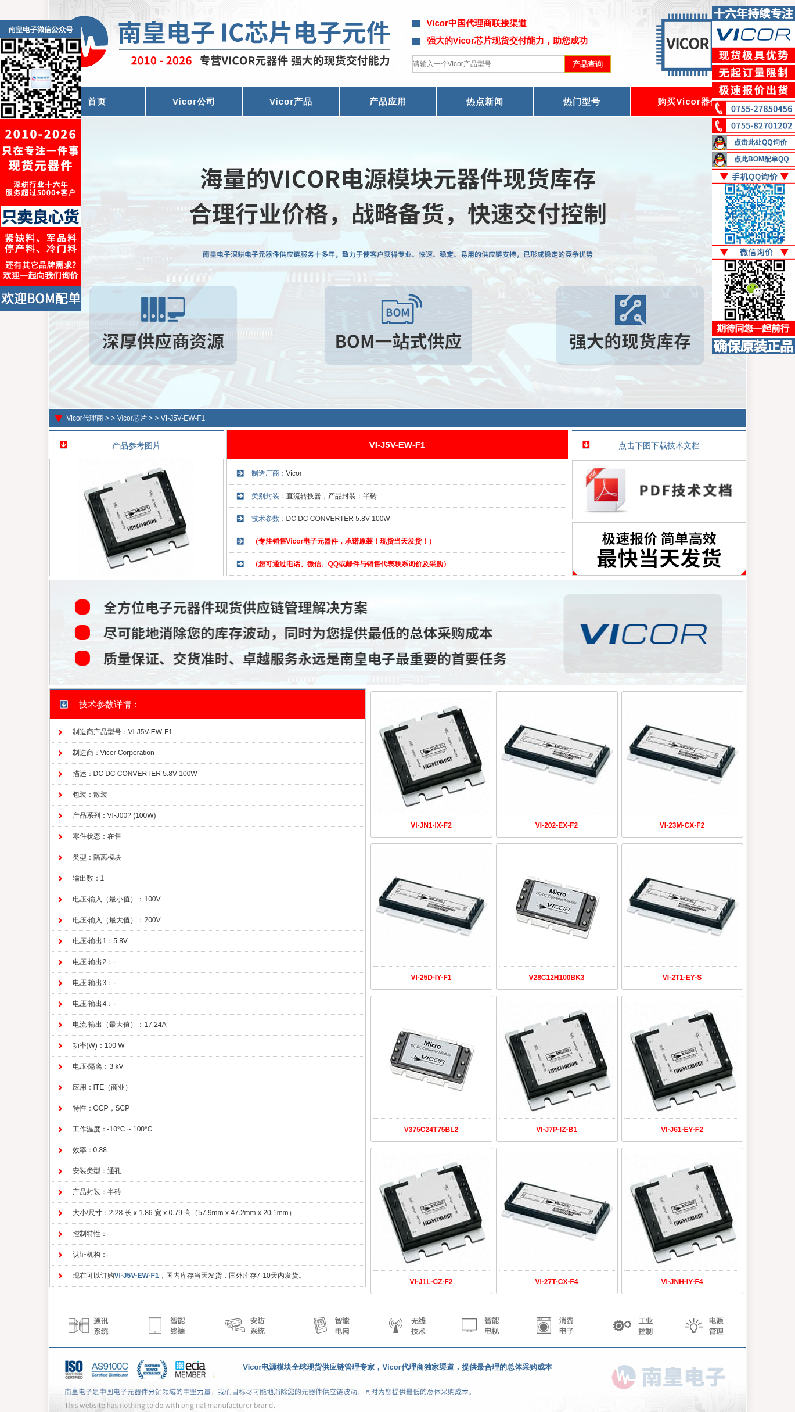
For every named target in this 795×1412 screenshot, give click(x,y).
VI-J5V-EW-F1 (183, 418)
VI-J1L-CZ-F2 (430, 1282)
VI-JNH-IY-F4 (682, 1282)
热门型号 (581, 101)
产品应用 (388, 101)
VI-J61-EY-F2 (682, 1130)
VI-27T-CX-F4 (556, 1282)
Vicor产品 (290, 101)
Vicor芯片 (132, 418)
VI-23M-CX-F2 (682, 825)
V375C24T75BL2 (431, 1130)
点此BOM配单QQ (761, 159)
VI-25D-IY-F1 (431, 977)
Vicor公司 (193, 101)
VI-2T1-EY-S (682, 977)
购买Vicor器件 (688, 101)
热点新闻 (484, 101)
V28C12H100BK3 (556, 977)
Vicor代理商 (85, 418)
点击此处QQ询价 (760, 142)
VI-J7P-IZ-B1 (556, 1130)
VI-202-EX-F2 (556, 825)
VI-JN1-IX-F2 (431, 825)
